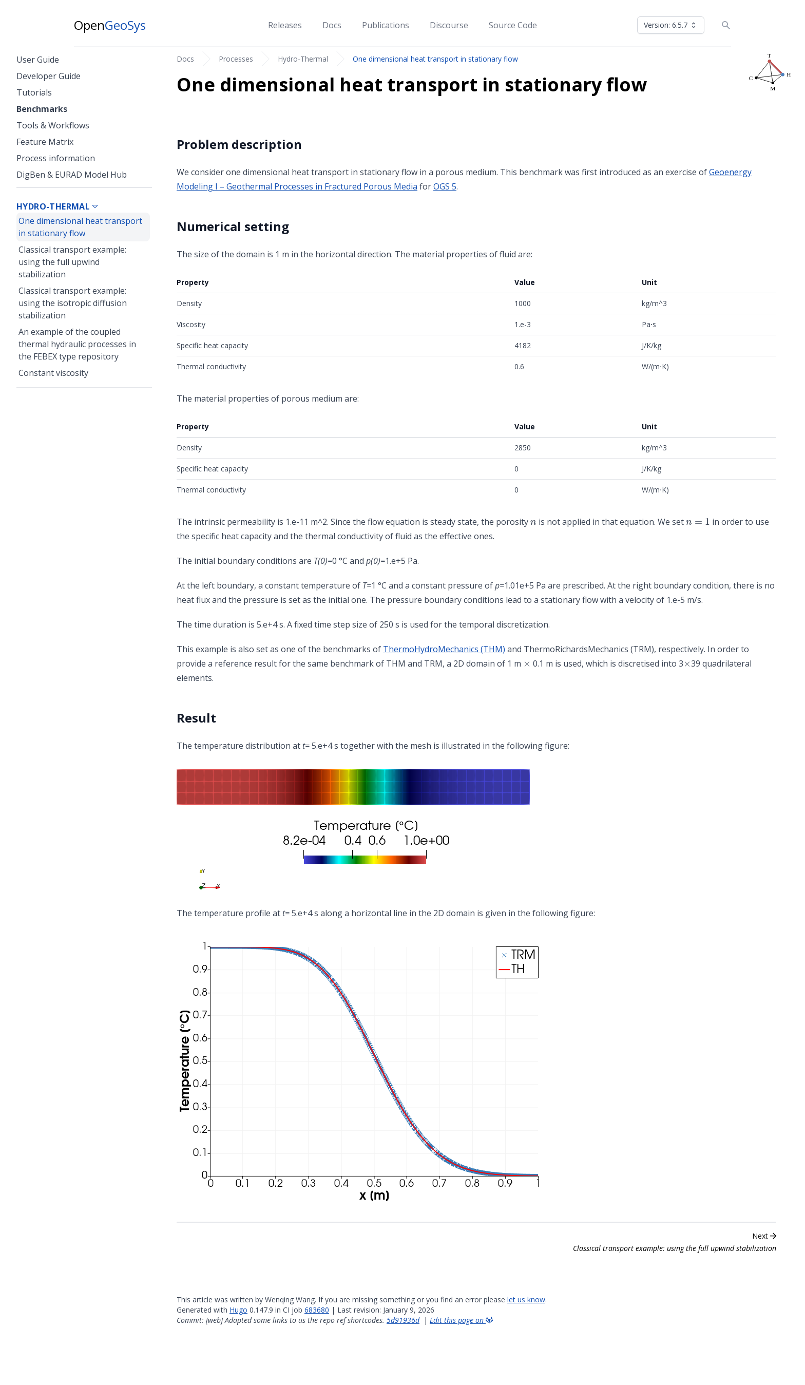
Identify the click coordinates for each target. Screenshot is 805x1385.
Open (110, 25)
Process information (55, 158)
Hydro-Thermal (303, 59)
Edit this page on (461, 1320)
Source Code (513, 25)
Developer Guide (48, 76)
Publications (385, 25)
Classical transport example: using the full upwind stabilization (72, 262)
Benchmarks (41, 109)
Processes (236, 59)
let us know (526, 1299)
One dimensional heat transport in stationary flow (435, 59)
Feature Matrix (44, 141)
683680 (316, 1310)
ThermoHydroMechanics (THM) (444, 649)
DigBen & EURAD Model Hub (71, 174)
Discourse (449, 25)
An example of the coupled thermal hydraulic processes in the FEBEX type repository (77, 344)
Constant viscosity (53, 372)
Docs (331, 25)
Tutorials (34, 92)
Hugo (238, 1310)
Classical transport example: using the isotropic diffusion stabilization (72, 303)
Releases (285, 25)
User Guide (37, 59)
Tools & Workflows (52, 125)
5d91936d (403, 1320)
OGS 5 (444, 186)
